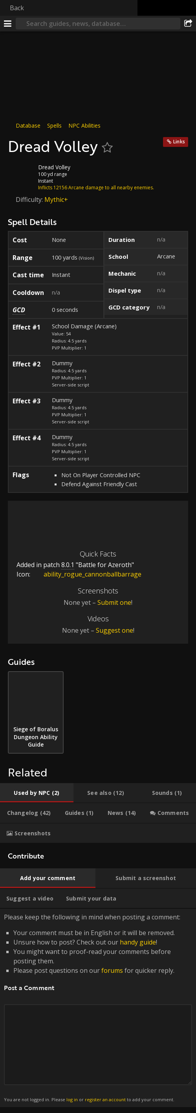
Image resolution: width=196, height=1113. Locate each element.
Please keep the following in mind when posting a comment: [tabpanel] (98, 1008)
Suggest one (114, 630)
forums (112, 970)
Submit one (114, 602)
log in (72, 1099)
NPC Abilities (84, 125)
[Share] (188, 23)
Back (17, 8)
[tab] (36, 793)
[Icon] (21, 173)
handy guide (138, 942)
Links (179, 141)
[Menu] (8, 23)
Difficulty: (30, 199)
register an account (105, 1099)
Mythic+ (56, 199)
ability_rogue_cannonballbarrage (86, 574)
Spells (54, 125)
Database (28, 125)
